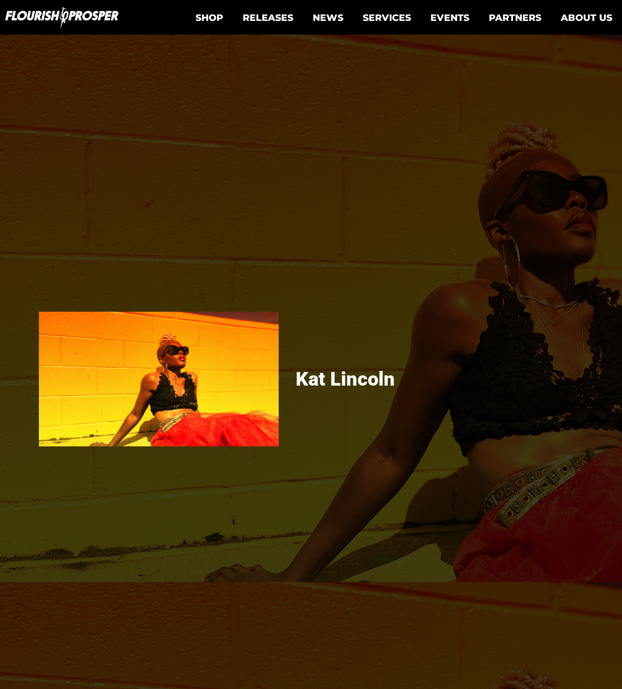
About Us (586, 17)
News (328, 17)
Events (449, 17)
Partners (515, 17)
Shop (209, 17)
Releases (268, 17)
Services (387, 17)
